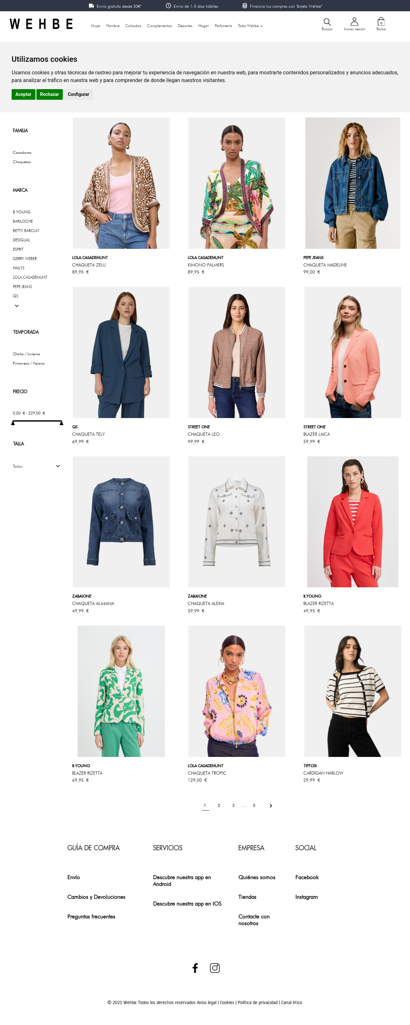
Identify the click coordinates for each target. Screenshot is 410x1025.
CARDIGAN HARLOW (323, 773)
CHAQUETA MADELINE (325, 264)
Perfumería (223, 25)
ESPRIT (18, 249)
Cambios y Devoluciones (96, 896)
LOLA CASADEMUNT (30, 277)
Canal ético (291, 1002)
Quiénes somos (256, 877)
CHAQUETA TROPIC (207, 773)
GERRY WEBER (25, 258)
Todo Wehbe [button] (249, 25)
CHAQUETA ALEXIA (206, 603)
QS (15, 296)
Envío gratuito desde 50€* (119, 6)
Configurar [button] (78, 94)
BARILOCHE (23, 221)
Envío (73, 877)
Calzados (133, 25)
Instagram (306, 896)
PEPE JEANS (22, 286)
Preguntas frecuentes (91, 916)
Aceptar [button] (23, 94)
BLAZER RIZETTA (318, 603)
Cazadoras (22, 152)
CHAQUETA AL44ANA (93, 603)
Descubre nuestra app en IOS (187, 903)
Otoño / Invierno (26, 353)
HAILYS (18, 268)
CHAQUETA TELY (88, 434)
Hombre (112, 25)
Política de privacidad (258, 1002)
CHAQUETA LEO (204, 434)
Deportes (185, 25)
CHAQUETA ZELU (89, 264)
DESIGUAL (21, 240)
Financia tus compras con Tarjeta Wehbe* (286, 6)
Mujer (95, 25)
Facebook (307, 877)
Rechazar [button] (49, 94)
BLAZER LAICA (316, 434)
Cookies (227, 1002)
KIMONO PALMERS (206, 264)
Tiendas (247, 896)
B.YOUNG (22, 212)
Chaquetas (22, 161)
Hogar (203, 25)
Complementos (159, 25)
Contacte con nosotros (254, 920)
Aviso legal (207, 1002)
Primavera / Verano (29, 363)
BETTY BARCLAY (26, 230)
